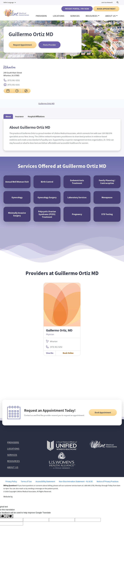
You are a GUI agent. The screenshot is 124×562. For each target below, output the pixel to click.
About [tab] (8, 119)
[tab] (36, 119)
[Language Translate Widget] (9, 2)
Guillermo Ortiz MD (46, 106)
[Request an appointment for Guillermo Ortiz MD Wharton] (7, 93)
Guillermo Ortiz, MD (59, 335)
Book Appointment (106, 8)
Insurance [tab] (19, 119)
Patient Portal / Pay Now (77, 8)
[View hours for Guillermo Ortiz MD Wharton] (17, 93)
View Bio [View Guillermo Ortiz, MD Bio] (49, 358)
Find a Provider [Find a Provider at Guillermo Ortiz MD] (49, 47)
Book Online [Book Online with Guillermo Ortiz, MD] (68, 358)
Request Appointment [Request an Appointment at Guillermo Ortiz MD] (22, 47)
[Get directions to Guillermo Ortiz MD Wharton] (26, 93)
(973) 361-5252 (13, 83)
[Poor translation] (9, 521)
